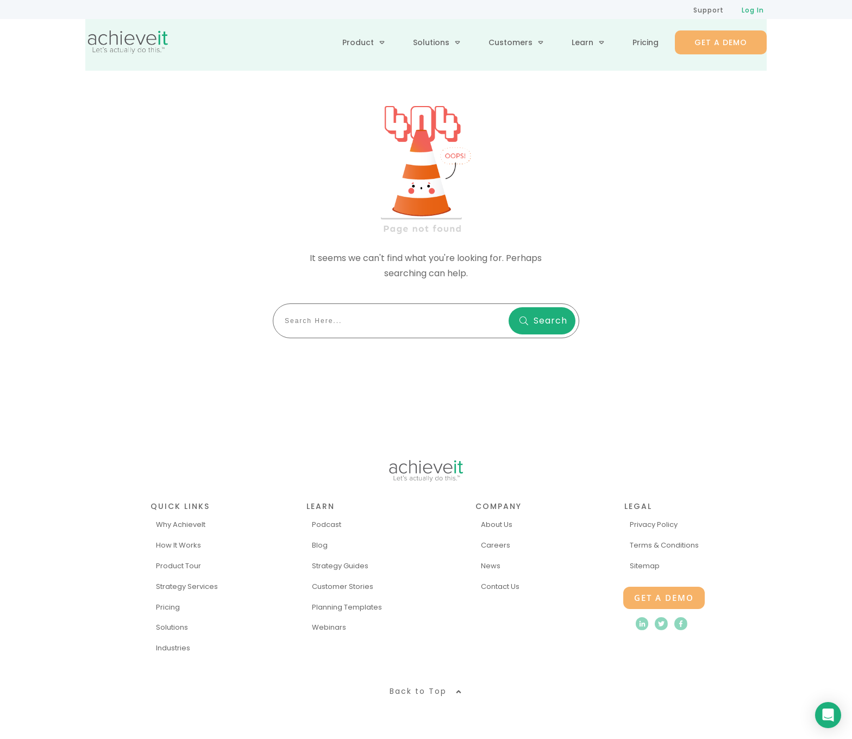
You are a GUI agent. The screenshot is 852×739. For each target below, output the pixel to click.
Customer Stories (342, 586)
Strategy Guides (340, 566)
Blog (320, 545)
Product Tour (178, 566)
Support (708, 10)
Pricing (168, 607)
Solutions (172, 627)
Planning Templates (347, 607)
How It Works (178, 545)
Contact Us (500, 586)
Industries (173, 648)
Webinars (329, 627)
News (490, 566)
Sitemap (645, 566)
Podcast (326, 524)
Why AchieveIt (180, 524)
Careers (495, 545)
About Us (496, 524)
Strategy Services (187, 586)
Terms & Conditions (664, 545)
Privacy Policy (654, 524)
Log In (753, 10)
